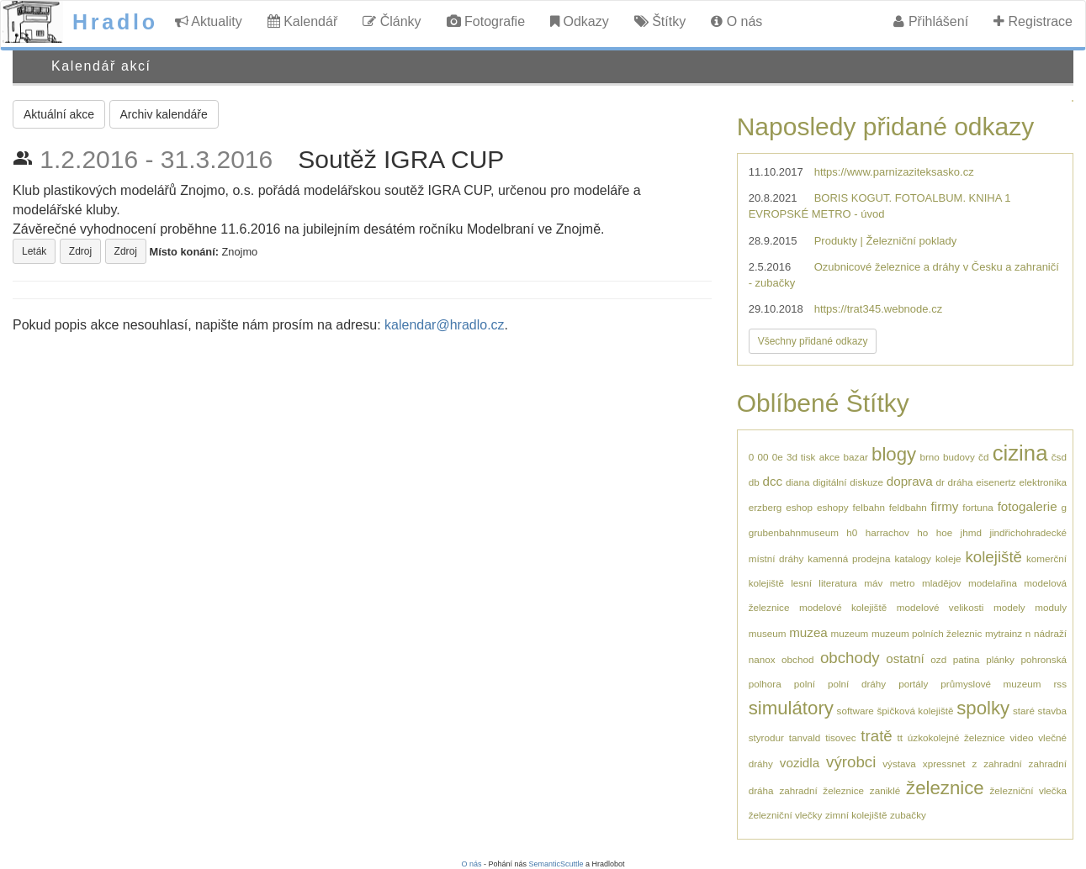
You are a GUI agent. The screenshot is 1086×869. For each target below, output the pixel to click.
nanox (762, 659)
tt (900, 737)
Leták (34, 251)
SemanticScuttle (556, 864)
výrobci (851, 762)
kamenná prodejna (849, 558)
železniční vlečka (1028, 790)
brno (929, 456)
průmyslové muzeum (990, 683)
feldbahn (908, 507)
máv (873, 582)
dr (939, 482)
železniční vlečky (786, 814)
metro (902, 582)
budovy (959, 456)
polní (804, 683)
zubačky (908, 814)
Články (392, 21)
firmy (945, 506)
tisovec (840, 737)
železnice (945, 787)
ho (922, 532)
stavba (1052, 710)
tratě (876, 736)
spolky (982, 708)
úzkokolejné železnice (956, 737)
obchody (850, 657)
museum (768, 633)
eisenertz (995, 482)
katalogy (912, 558)
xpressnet (944, 763)
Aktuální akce (59, 114)
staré (1024, 710)
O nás (736, 21)
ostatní (905, 658)
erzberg (765, 507)
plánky (1000, 659)
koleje (948, 558)
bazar (856, 456)
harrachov (887, 532)
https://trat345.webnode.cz (878, 309)
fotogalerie (1027, 506)
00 (762, 456)
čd (983, 456)
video (1021, 737)
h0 (851, 532)
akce (829, 456)
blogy (893, 454)
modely (1009, 607)
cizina (1020, 453)
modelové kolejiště (843, 607)
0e (777, 456)
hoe (944, 532)
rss (1060, 683)
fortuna (977, 507)
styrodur (766, 737)
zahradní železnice (821, 790)
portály (913, 683)
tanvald (805, 737)
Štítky (660, 21)
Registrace (1033, 21)
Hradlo (115, 22)
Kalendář (303, 21)
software (855, 710)
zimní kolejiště (856, 814)
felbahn (869, 507)
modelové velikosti (940, 607)
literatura (837, 582)
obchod (797, 659)
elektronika (1043, 482)
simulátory (791, 708)
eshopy (833, 507)
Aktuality (208, 21)
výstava (899, 763)
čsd (1059, 456)
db (754, 482)
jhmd (971, 532)
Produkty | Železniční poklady (885, 240)
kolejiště (993, 557)
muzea (808, 632)
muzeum (849, 633)
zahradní (1002, 763)
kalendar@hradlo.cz (444, 325)
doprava (910, 481)
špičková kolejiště (915, 710)
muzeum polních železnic (926, 633)
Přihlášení (930, 21)
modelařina (992, 582)
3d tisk (801, 456)
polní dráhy (857, 683)
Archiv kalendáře (164, 114)
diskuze (866, 482)
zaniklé (885, 790)
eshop (799, 507)
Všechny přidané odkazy (813, 341)
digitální (829, 482)
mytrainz (1003, 633)
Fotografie (486, 21)
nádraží (1050, 633)
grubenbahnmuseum (794, 532)
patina (966, 659)
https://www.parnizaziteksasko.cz (894, 172)
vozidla (799, 763)
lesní (801, 582)
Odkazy (579, 21)
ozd (938, 659)
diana (798, 482)
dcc (772, 481)
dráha (960, 482)
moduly (1051, 607)
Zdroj (80, 251)
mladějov (942, 582)
